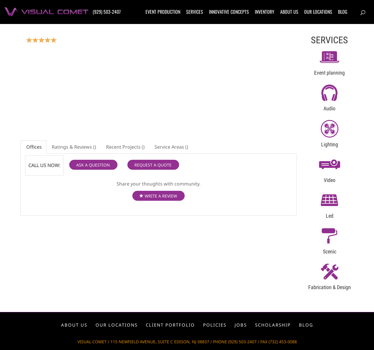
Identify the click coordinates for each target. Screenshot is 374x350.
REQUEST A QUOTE (153, 165)
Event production (163, 11)
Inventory (264, 11)
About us (289, 11)
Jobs (241, 325)
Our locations (318, 11)
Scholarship (273, 325)
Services (194, 11)
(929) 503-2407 (107, 11)
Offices (33, 147)
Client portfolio (170, 325)
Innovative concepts (229, 11)
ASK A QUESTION (93, 165)
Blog (342, 11)
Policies (214, 325)
